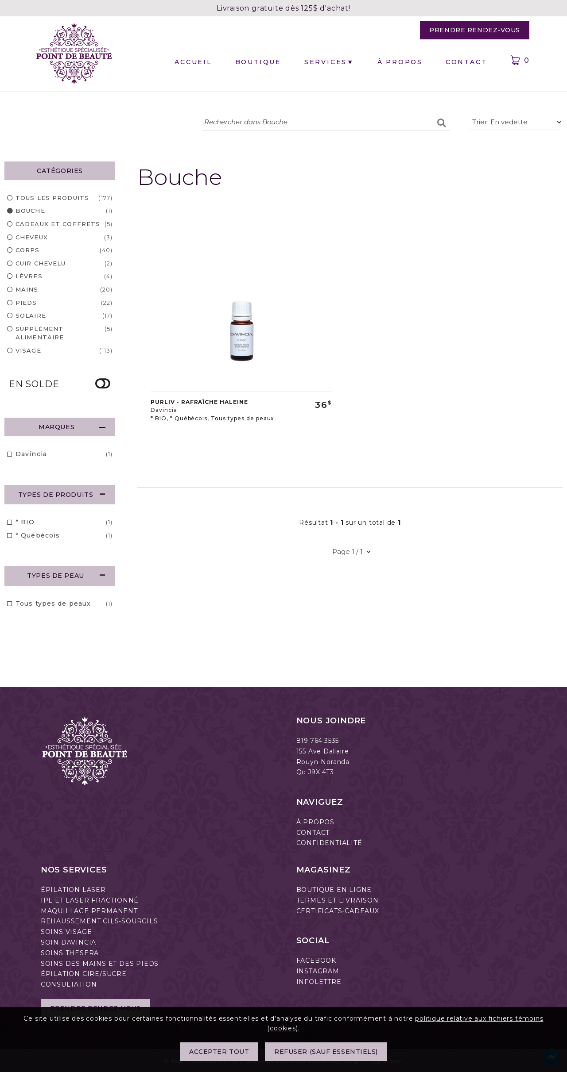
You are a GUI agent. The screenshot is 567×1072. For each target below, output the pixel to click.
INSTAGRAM (317, 971)
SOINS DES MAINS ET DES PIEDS (100, 964)
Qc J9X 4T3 (315, 772)
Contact (466, 62)
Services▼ (329, 62)
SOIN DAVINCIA (68, 942)
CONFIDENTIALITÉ (329, 843)
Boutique (258, 62)
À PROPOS (315, 822)
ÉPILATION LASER (73, 890)
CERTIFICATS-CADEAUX (337, 911)
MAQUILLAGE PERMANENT (89, 911)
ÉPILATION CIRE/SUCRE (84, 974)
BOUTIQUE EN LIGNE (334, 890)
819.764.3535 (317, 741)
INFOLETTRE (319, 982)
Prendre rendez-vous (474, 30)
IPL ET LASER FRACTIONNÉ (90, 900)
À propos (400, 62)
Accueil (193, 62)
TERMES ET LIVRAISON (337, 900)
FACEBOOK (316, 960)
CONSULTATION (69, 984)
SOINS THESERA (70, 953)
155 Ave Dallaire (322, 751)
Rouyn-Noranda (323, 762)
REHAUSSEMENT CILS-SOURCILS (99, 921)
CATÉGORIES (60, 171)
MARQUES (72, 427)
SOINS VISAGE (66, 932)
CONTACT (313, 833)
